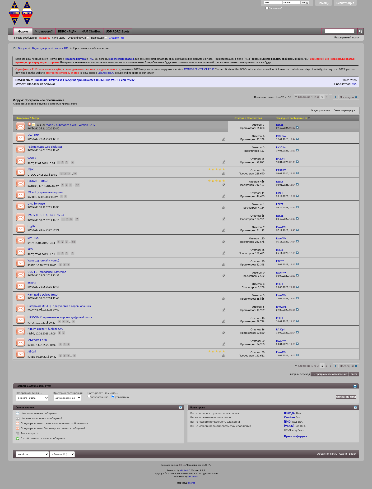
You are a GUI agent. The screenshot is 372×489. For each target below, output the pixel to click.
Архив (343, 453)
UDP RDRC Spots (118, 31)
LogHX (31, 226)
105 (354, 84)
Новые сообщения (25, 37)
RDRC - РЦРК (67, 31)
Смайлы (289, 417)
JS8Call (32, 351)
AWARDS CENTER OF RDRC (199, 69)
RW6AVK (20, 84)
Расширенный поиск (346, 37)
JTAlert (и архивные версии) (46, 192)
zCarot (191, 482)
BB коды (289, 413)
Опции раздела (319, 110)
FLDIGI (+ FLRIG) (37, 181)
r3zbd (31, 333)
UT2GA (32, 174)
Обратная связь (327, 453)
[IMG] (288, 421)
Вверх (354, 374)
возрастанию (98, 397)
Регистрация (345, 3)
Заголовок (22, 118)
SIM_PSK (33, 237)
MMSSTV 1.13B (37, 340)
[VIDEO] (289, 426)
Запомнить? (274, 8)
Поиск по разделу (343, 110)
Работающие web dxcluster (45, 146)
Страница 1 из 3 (308, 97)
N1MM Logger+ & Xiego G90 (45, 328)
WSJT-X (32, 158)
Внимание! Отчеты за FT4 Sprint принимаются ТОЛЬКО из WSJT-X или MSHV (84, 80)
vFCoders (193, 476)
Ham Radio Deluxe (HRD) (43, 294)
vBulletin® (185, 470)
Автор (35, 118)
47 (77, 185)
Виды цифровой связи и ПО (50, 48)
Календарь (58, 37)
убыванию (120, 397)
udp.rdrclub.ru (106, 72)
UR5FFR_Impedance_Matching (47, 272)
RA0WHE (33, 309)
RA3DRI (32, 197)
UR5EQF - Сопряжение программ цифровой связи (60, 317)
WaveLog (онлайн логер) (43, 260)
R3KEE (31, 265)
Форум (23, 31)
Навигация (97, 37)
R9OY (30, 163)
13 (73, 241)
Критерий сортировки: (68, 393)
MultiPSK (33, 135)
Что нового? (44, 31)
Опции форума (77, 37)
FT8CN (32, 283)
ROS (30, 249)
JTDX (30, 169)
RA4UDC (32, 186)
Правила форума (295, 436)
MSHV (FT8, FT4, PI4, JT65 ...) (46, 215)
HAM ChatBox (91, 31)
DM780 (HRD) (36, 203)
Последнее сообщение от (293, 118)
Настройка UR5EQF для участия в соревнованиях (59, 306)
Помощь (323, 3)
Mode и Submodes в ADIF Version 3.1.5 (70, 125)
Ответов (239, 118)
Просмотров (254, 118)
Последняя (349, 97)
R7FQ (31, 322)
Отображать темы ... (29, 393)
